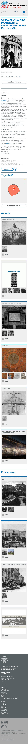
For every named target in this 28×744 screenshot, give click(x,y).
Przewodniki (4, 689)
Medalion (5, 346)
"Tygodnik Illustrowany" (7, 164)
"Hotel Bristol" (4, 160)
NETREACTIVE (10, 740)
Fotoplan (4, 673)
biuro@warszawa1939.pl (7, 669)
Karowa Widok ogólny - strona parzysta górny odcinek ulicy (14, 565)
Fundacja (4, 702)
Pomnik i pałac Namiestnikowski (11, 522)
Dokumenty (4, 713)
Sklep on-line (5, 679)
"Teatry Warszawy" (5, 161)
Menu (2, 687)
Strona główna (5, 672)
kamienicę (8, 143)
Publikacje (4, 709)
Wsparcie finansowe (7, 676)
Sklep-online (4, 707)
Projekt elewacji (6, 388)
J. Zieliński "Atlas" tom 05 (14, 77)
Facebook (4, 684)
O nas (2, 703)
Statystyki (4, 712)
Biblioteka (4, 693)
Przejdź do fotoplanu (14, 82)
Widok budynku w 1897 (8, 219)
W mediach (4, 710)
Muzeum (3, 692)
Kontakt (3, 681)
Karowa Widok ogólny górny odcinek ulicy (13, 478)
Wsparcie (3, 706)
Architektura (5, 690)
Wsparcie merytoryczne (8, 678)
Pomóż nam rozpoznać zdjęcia (9, 698)
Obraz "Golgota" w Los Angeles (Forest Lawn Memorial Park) (13, 431)
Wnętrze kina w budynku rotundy (12, 303)
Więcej (6, 254)
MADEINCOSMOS (9, 738)
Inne (2, 696)
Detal (2, 695)
